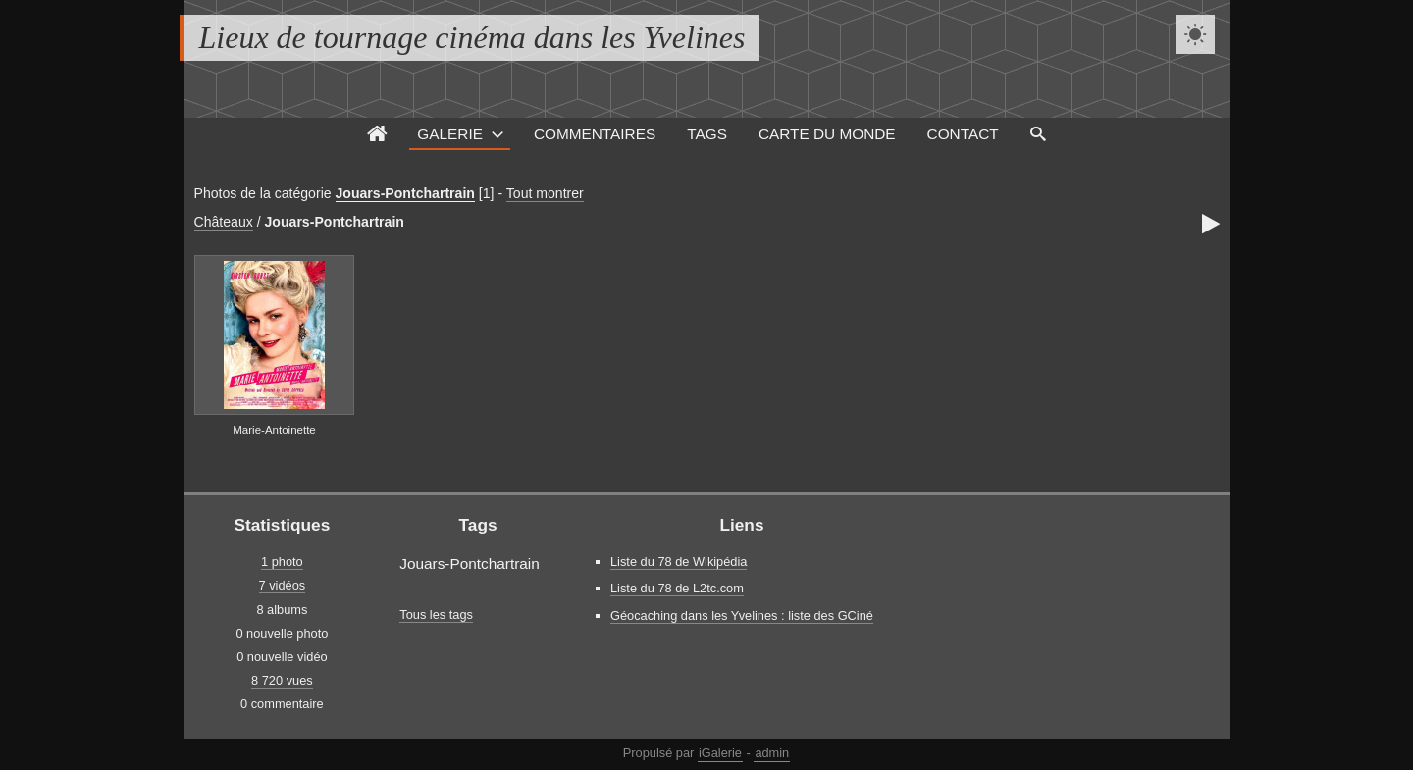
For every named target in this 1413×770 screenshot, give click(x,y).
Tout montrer (545, 193)
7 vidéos (282, 585)
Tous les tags (436, 614)
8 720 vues (282, 680)
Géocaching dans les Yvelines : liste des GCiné (741, 615)
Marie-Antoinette (274, 430)
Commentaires (594, 134)
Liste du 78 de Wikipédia (678, 561)
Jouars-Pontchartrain (405, 193)
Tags (707, 134)
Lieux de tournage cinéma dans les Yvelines (472, 37)
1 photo (282, 561)
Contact (963, 134)
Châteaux (223, 222)
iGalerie (720, 752)
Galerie (450, 134)
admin (772, 752)
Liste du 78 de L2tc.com (677, 588)
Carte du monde (827, 134)
